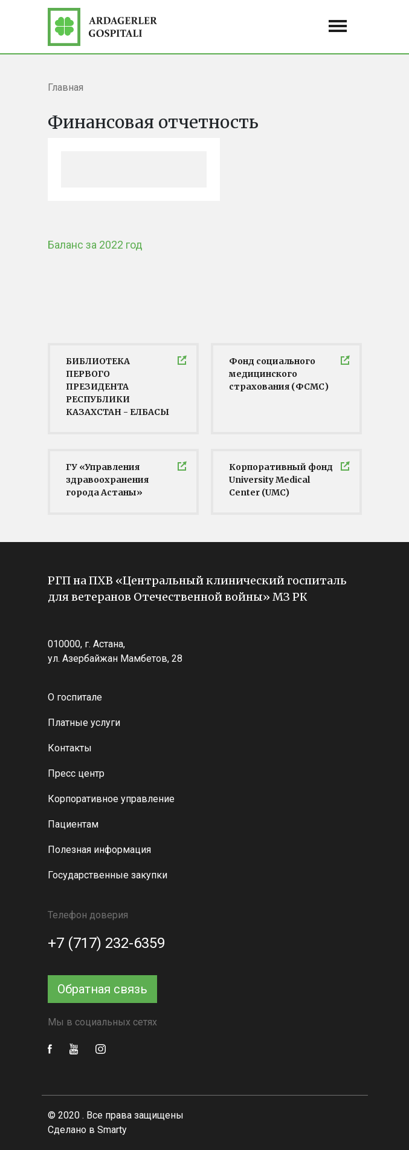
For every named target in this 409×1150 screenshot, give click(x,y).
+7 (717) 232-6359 (106, 943)
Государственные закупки (107, 875)
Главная (65, 87)
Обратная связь (102, 989)
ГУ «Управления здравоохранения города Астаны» (107, 480)
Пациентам (73, 824)
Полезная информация (99, 849)
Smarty (112, 1129)
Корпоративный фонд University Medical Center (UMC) (281, 480)
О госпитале (75, 697)
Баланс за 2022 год (95, 244)
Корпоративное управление (111, 799)
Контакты (70, 748)
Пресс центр (76, 773)
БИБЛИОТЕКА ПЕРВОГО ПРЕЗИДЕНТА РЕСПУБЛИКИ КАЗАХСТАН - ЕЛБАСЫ (117, 386)
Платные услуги (84, 722)
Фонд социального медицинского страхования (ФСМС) (279, 374)
